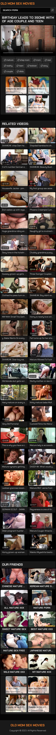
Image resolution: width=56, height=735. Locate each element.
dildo (21, 71)
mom (38, 60)
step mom (25, 60)
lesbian (33, 65)
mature (9, 60)
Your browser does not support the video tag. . (28, 40)
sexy (45, 65)
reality (9, 65)
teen (21, 65)
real (49, 60)
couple (9, 71)
